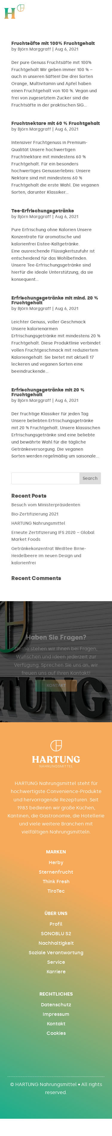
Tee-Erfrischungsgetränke (42, 211)
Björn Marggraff (34, 49)
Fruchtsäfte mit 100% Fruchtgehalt (53, 43)
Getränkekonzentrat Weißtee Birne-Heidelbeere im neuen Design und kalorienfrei (48, 555)
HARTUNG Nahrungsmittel (38, 523)
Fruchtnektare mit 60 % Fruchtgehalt (55, 123)
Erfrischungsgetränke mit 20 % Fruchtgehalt (48, 392)
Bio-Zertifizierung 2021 (34, 514)
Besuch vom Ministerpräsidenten (45, 504)
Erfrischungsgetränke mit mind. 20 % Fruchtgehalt (54, 300)
